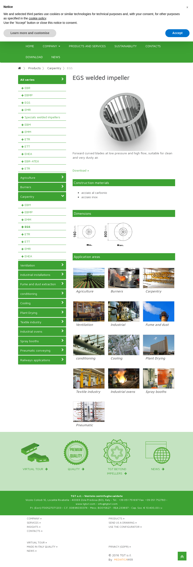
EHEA (28, 154)
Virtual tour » (37, 542)
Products (34, 68)
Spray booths (42, 341)
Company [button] (51, 46)
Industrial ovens (42, 331)
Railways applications (42, 360)
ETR (27, 139)
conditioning (42, 294)
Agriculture (42, 177)
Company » (34, 518)
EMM (28, 132)
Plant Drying (42, 312)
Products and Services (87, 46)
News (55, 57)
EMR (28, 110)
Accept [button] (177, 33)
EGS (27, 102)
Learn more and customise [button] (29, 33)
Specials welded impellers (42, 117)
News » (32, 550)
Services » (34, 522)
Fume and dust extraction (42, 284)
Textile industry (42, 322)
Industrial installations (42, 275)
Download (34, 57)
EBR (27, 88)
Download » (81, 170)
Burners (42, 187)
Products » (117, 518)
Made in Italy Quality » (42, 546)
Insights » (34, 526)
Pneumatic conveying (42, 350)
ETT (27, 146)
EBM (28, 124)
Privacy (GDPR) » (120, 546)
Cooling (42, 303)
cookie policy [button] (37, 18)
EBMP (29, 95)
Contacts (153, 46)
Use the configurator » (125, 526)
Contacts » (35, 531)
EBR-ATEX (32, 161)
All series (42, 79)
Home (30, 46)
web (123, 559)
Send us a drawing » (123, 522)
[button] (187, 6)
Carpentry (54, 68)
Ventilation (42, 265)
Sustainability (125, 46)
